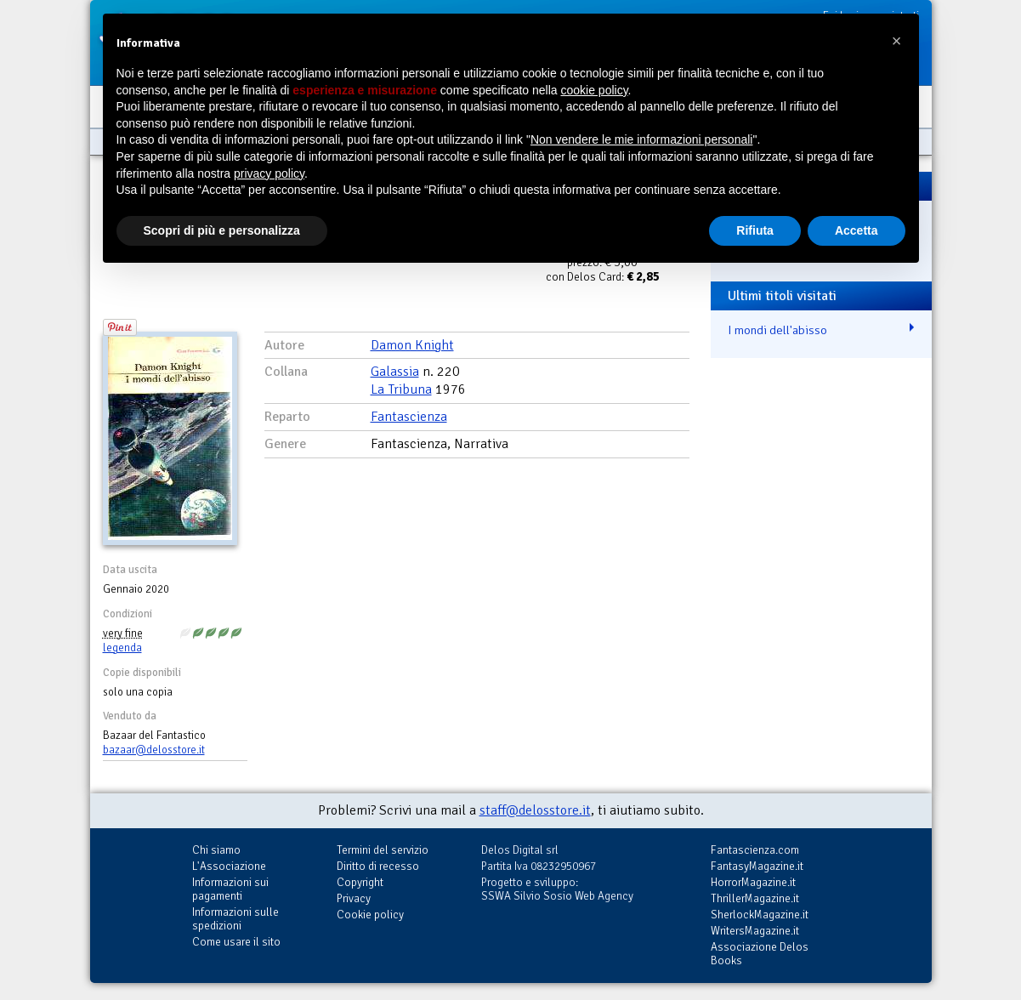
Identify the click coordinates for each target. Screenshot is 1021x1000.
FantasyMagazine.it (757, 866)
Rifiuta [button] (755, 230)
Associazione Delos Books (759, 954)
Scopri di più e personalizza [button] (222, 230)
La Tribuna (401, 389)
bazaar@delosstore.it (154, 750)
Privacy (354, 898)
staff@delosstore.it (535, 810)
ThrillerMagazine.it (755, 898)
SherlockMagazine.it (759, 914)
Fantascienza (409, 416)
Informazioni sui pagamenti (230, 889)
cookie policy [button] (593, 90)
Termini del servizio (382, 850)
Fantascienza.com (755, 850)
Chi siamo (216, 850)
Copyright (360, 882)
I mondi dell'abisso (777, 330)
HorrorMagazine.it (753, 882)
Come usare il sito (236, 942)
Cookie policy (370, 914)
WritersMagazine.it (755, 930)
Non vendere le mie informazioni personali (641, 139)
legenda (122, 648)
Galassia (395, 371)
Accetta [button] (856, 230)
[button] (896, 40)
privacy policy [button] (269, 173)
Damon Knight (412, 345)
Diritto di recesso (378, 866)
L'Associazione (229, 866)
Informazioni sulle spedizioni (235, 919)
